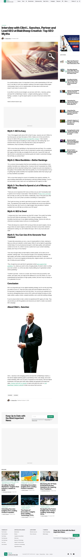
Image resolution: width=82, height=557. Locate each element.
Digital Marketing (18, 546)
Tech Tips (4, 542)
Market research (33, 531)
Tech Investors (24, 483)
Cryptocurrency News (18, 536)
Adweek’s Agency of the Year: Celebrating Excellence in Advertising (73, 122)
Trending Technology (25, 508)
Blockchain (16, 531)
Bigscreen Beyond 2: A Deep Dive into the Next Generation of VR (73, 62)
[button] (77, 1)
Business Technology (18, 540)
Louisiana (16, 395)
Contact (51, 554)
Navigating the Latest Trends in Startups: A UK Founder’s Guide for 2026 (73, 132)
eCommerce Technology (19, 544)
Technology (4, 529)
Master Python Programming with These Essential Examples (72, 151)
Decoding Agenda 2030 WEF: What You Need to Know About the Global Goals (73, 71)
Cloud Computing (46, 531)
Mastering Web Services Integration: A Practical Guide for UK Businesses (73, 142)
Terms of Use (34, 420)
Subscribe (50, 416)
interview (10, 395)
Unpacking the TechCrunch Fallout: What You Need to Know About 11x (72, 102)
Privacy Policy (47, 419)
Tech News (13, 483)
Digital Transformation (19, 542)
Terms (47, 554)
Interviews (4, 25)
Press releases (33, 534)
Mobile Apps (45, 534)
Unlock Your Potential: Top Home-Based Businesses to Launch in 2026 (73, 92)
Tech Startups (30, 483)
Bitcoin (15, 534)
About (37, 554)
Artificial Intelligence (19, 529)
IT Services (45, 529)
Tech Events (4, 531)
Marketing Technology (6, 483)
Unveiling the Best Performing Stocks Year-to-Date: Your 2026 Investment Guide (72, 82)
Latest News (33, 529)
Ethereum (16, 538)
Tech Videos (4, 544)
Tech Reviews (4, 538)
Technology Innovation (25, 507)
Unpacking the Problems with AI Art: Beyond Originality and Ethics (73, 112)
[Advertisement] (40, 12)
